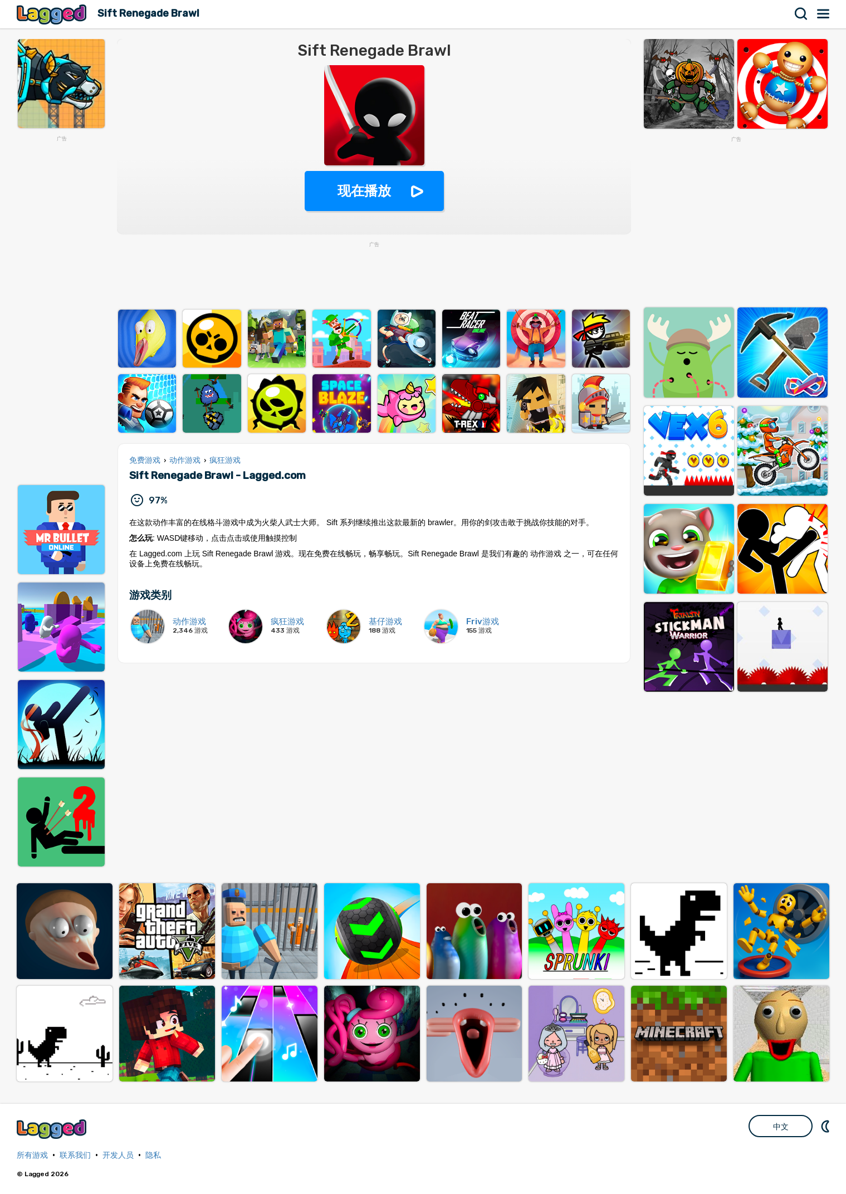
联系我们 (75, 1155)
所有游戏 (32, 1155)
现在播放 (364, 190)
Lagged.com (53, 1129)
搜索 (801, 14)
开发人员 (118, 1155)
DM (826, 1126)
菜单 (824, 14)
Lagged (53, 14)
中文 (781, 1126)
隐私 (153, 1155)
